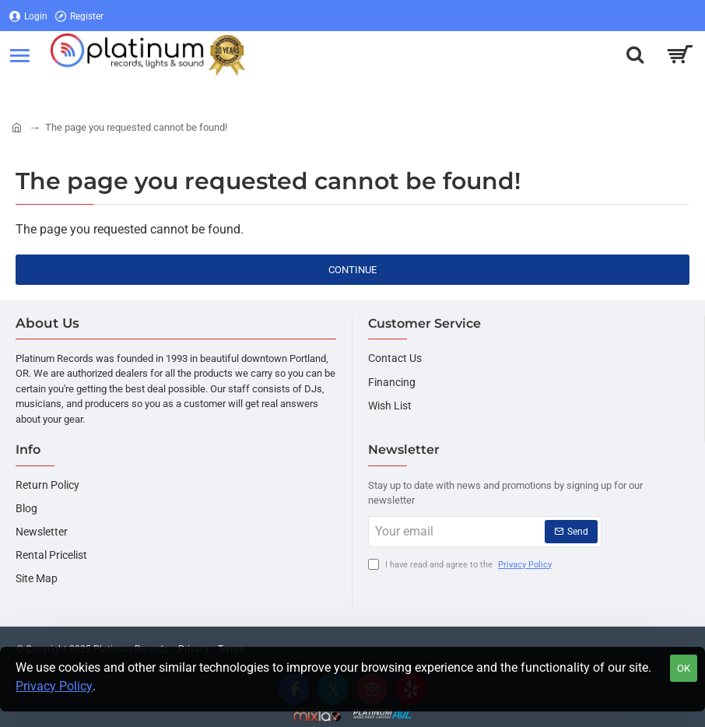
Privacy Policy (54, 686)
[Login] (28, 15)
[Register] (79, 15)
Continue (352, 270)
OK (683, 668)
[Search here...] (635, 54)
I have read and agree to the (461, 565)
